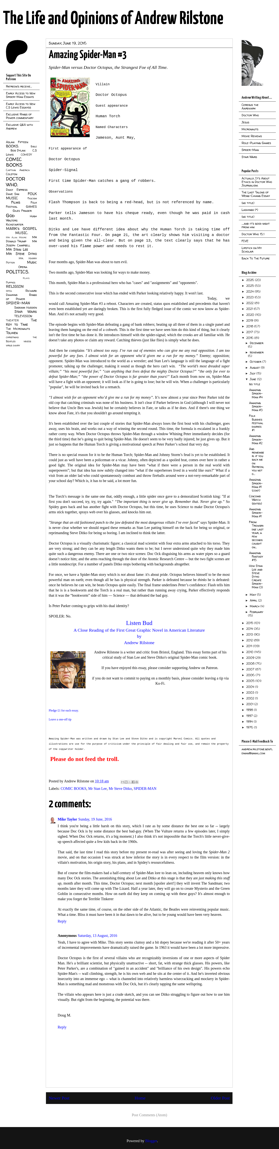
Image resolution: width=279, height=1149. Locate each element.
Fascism (32, 198)
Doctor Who (250, 115)
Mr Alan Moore (16, 237)
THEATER (12, 320)
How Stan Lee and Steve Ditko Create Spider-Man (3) (256, 576)
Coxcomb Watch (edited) (255, 499)
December (256, 343)
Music (32, 262)
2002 (250, 698)
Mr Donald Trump (21, 239)
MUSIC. (21, 232)
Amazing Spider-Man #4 (256, 393)
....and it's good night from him (256, 225)
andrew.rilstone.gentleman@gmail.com (257, 751)
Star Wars (26, 311)
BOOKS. (12, 146)
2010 (250, 652)
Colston (11, 174)
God (10, 215)
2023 (250, 297)
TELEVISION (23, 316)
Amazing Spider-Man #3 (256, 406)
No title (254, 384)
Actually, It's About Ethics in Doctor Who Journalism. (257, 181)
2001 (250, 704)
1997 (250, 716)
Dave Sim (12, 194)
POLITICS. (17, 271)
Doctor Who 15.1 (253, 234)
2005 (250, 681)
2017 (250, 332)
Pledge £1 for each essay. (64, 710)
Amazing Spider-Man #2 (256, 439)
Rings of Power (21, 297)
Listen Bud (139, 623)
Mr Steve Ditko (120, 788)
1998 (250, 710)
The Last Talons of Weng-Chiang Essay (256, 194)
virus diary (13, 345)
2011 (249, 646)
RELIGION (15, 286)
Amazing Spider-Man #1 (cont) (256, 485)
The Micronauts (18, 329)
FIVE (245, 241)
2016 (250, 338)
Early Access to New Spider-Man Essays (20, 95)
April (254, 600)
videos (27, 341)
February (256, 612)
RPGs (9, 291)
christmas (12, 337)
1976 (250, 727)
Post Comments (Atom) (149, 1115)
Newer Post (59, 1098)
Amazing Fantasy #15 (256, 556)
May (253, 595)
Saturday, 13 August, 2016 (97, 935)
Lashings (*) (250, 210)
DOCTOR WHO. (15, 181)
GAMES (31, 207)
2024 (250, 291)
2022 (250, 303)
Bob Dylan (18, 150)
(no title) (248, 203)
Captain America (18, 170)
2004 (250, 687)
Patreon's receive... (19, 86)
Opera (22, 267)
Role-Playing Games (256, 143)
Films (15, 202)
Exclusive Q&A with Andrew (19, 126)
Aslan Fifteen (17, 142)
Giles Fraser (22, 211)
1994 (250, 721)
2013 (250, 634)
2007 (250, 669)
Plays (26, 278)
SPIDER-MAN (145, 788)
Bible (34, 146)
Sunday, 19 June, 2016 (95, 819)
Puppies (10, 282)
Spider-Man (250, 150)
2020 (250, 315)
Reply (62, 921)
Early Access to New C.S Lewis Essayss (20, 105)
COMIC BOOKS (73, 788)
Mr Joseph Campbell (21, 243)
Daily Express (17, 190)
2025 (250, 286)
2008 (250, 663)
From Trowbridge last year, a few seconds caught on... (256, 534)
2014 (250, 629)
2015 (250, 623)
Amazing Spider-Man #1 (256, 512)
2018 (250, 326)
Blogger (151, 1141)
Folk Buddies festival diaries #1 (256, 423)
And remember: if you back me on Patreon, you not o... (256, 461)
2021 (250, 309)
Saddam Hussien (25, 307)
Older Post (220, 1098)
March (255, 606)
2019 (250, 320)
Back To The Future (256, 258)
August (255, 368)
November (257, 352)
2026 (250, 280)
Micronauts (250, 129)
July (253, 373)
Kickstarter (14, 224)
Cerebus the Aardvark (250, 106)
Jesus (245, 122)
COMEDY (26, 155)
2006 (251, 675)
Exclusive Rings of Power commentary (19, 116)
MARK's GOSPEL (21, 228)
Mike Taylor (67, 819)
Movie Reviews (252, 136)
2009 (250, 658)
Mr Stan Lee (97, 788)
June (253, 379)
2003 (250, 692)
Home (140, 1098)
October (256, 362)
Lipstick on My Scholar (252, 249)
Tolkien (12, 332)
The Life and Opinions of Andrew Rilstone (113, 19)
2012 (250, 640)
